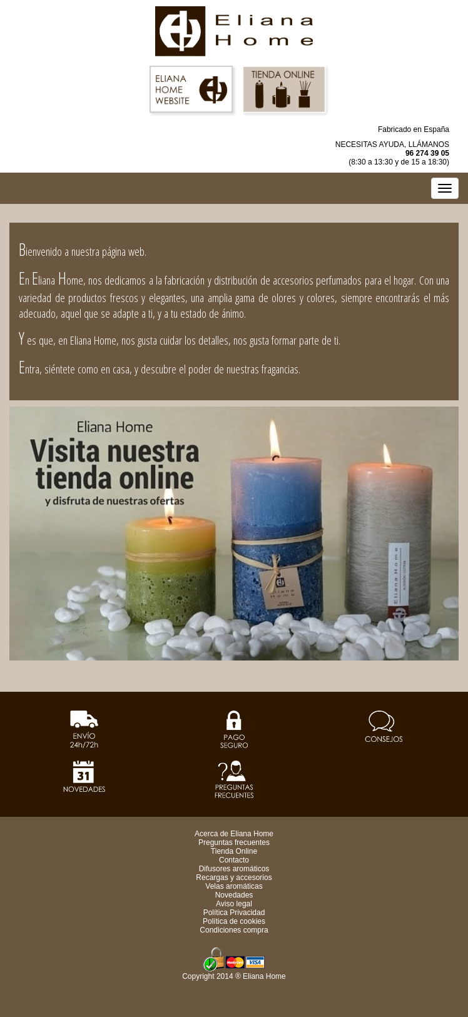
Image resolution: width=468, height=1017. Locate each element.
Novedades (234, 895)
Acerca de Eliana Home (234, 833)
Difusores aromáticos (234, 868)
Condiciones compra (234, 930)
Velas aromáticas (233, 886)
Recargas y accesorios (234, 877)
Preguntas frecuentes (234, 842)
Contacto (234, 860)
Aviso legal (234, 903)
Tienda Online (234, 851)
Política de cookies (234, 921)
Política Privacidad (234, 912)
